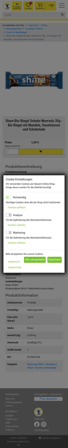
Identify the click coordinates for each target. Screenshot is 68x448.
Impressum (14, 261)
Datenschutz (14, 267)
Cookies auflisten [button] (16, 207)
